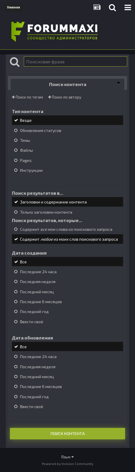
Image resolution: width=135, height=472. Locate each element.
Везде (26, 120)
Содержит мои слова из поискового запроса (66, 229)
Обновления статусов (40, 130)
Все (23, 261)
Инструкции (31, 170)
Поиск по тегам (27, 97)
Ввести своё (31, 321)
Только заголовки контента (46, 212)
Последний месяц (37, 291)
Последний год (34, 311)
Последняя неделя (37, 281)
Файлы (26, 150)
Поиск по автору (64, 97)
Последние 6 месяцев (41, 301)
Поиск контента (68, 433)
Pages (26, 160)
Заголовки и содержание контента (53, 202)
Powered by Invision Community (67, 464)
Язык (67, 456)
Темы (25, 140)
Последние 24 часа (38, 271)
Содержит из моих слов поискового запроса (69, 239)
